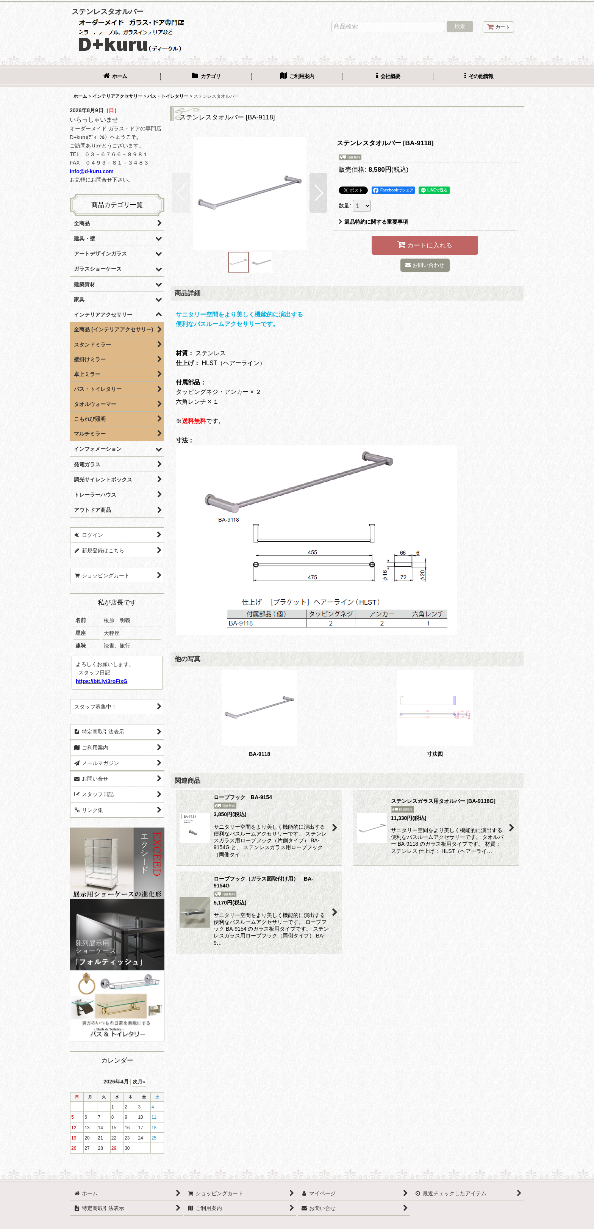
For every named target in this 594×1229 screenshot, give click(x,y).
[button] (478, 77)
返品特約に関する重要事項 (373, 222)
